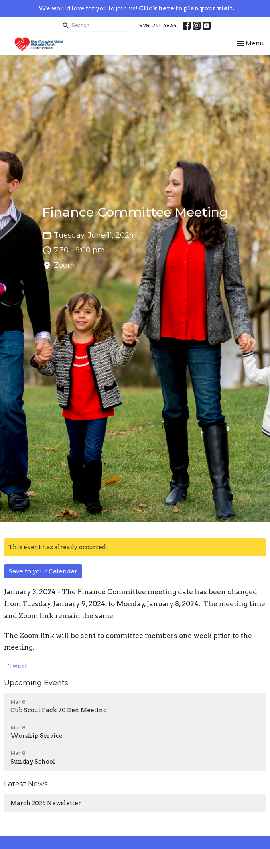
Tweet (17, 666)
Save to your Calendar (43, 571)
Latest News (26, 784)
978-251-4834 (158, 25)
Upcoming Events (36, 682)
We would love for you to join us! (136, 8)
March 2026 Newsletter (45, 803)
